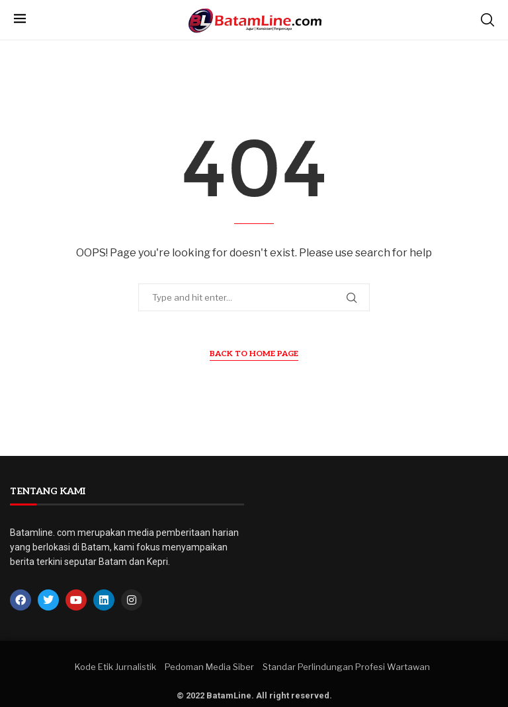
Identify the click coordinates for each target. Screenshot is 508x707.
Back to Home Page (254, 354)
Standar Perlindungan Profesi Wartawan (346, 666)
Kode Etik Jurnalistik (115, 666)
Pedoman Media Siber (209, 666)
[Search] (487, 20)
